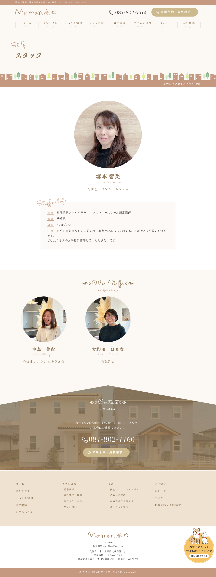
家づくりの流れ (73, 501)
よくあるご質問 (119, 506)
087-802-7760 (128, 12)
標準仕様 (69, 489)
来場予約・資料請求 (173, 12)
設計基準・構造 (73, 495)
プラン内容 (70, 506)
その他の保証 (118, 495)
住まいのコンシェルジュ (124, 489)
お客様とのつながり (122, 501)
